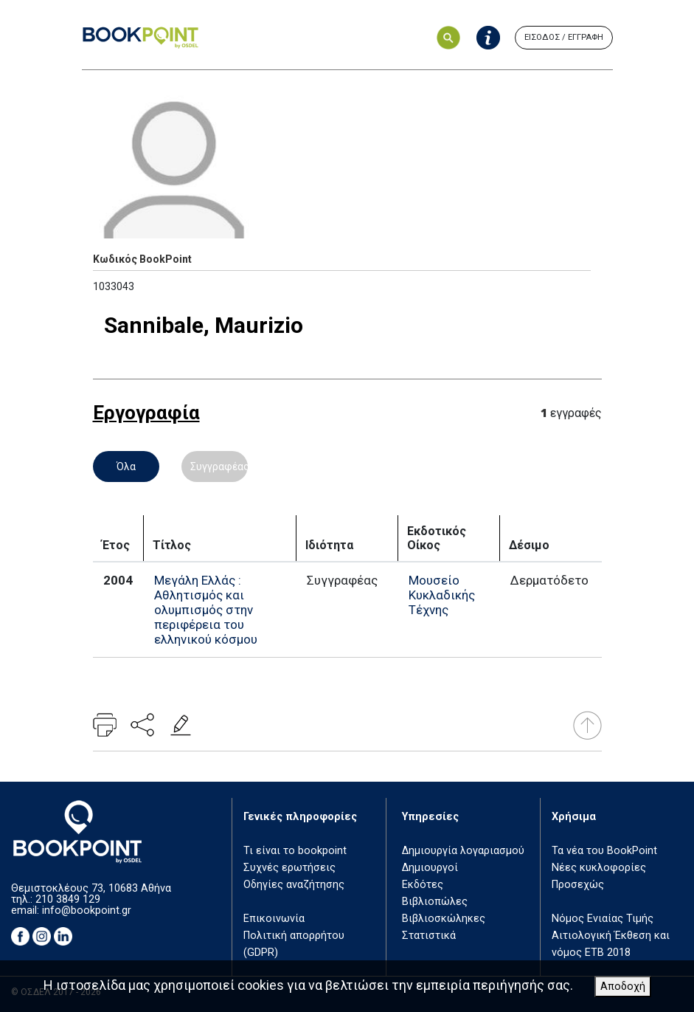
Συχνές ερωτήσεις (289, 867)
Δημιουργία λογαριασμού (463, 850)
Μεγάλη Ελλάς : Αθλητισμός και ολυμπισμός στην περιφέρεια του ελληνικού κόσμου (205, 610)
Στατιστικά (429, 935)
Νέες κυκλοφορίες (599, 867)
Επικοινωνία (274, 918)
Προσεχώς (578, 884)
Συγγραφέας (219, 466)
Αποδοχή (622, 986)
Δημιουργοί (430, 867)
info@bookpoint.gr (86, 910)
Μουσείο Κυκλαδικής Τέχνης (442, 595)
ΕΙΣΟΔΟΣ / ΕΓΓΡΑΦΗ (563, 37)
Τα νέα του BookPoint (604, 850)
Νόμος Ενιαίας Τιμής (602, 918)
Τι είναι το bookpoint (295, 850)
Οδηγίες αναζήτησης (293, 884)
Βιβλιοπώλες (435, 901)
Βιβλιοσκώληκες (443, 918)
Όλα (126, 466)
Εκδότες (422, 884)
